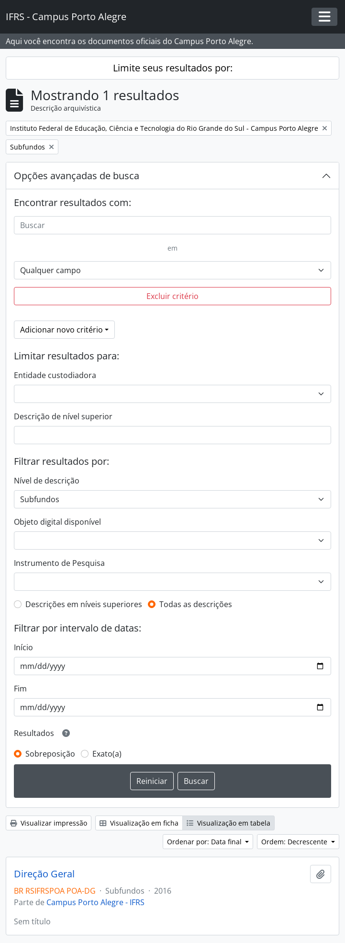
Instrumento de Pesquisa (59, 563)
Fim (20, 688)
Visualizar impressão (48, 823)
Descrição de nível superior (63, 416)
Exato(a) (107, 753)
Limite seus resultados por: (173, 67)
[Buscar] (172, 225)
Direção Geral (44, 874)
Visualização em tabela (228, 823)
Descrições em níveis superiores (83, 604)
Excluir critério (172, 296)
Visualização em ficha (139, 823)
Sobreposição (50, 753)
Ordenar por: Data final (205, 841)
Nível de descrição (46, 480)
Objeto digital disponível (57, 522)
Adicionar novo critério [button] (61, 329)
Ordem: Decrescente (295, 841)
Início (23, 647)
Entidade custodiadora (55, 375)
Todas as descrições (195, 604)
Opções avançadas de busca (76, 175)
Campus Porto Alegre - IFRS (95, 902)
